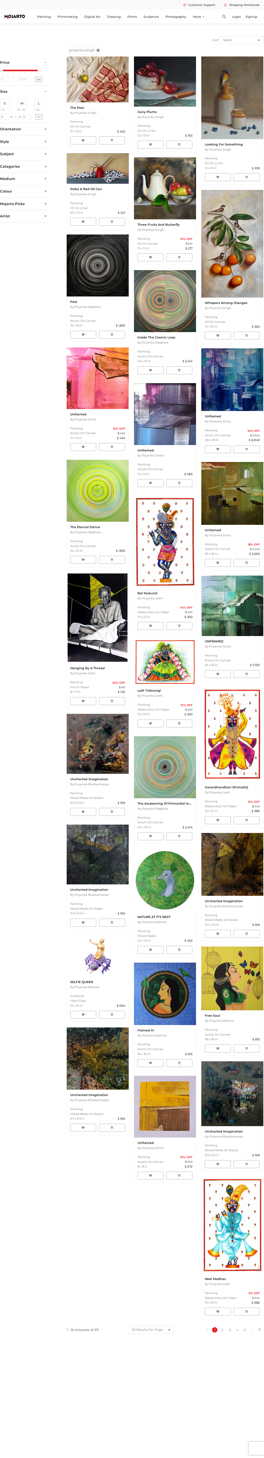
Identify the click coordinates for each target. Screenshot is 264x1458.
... (252, 1330)
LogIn (236, 17)
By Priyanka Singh (83, 113)
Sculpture (151, 17)
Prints (132, 17)
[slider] (2, 70)
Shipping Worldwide (242, 5)
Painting (44, 17)
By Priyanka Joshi (150, 598)
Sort (215, 40)
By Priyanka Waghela (85, 307)
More (199, 17)
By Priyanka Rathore (152, 922)
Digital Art (92, 17)
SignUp (251, 17)
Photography (175, 17)
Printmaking (67, 17)
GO (38, 79)
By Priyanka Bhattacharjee (89, 784)
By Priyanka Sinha (218, 421)
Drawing (114, 17)
